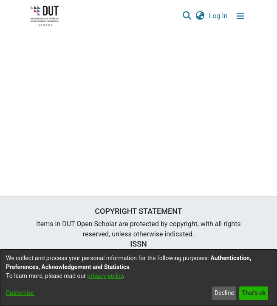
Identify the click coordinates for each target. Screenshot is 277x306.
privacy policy (105, 275)
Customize (20, 292)
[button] (186, 16)
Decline (224, 292)
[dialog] (138, 278)
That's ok (254, 292)
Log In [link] (219, 16)
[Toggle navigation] (240, 16)
